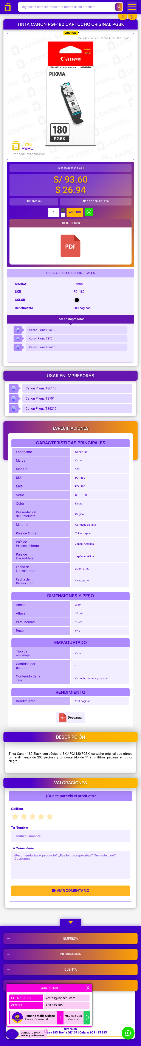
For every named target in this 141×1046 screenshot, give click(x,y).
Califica (17, 809)
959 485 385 (54, 1005)
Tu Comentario (22, 848)
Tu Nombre (19, 827)
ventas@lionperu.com (60, 998)
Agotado (75, 212)
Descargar (70, 717)
